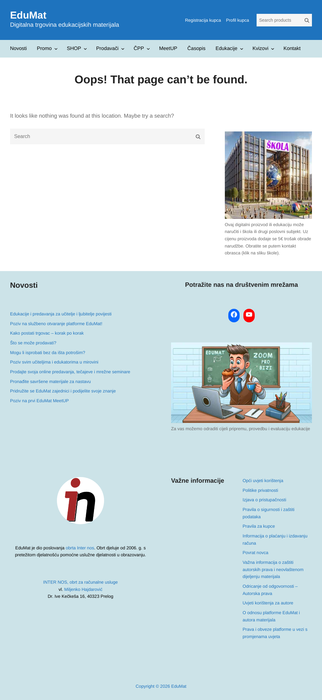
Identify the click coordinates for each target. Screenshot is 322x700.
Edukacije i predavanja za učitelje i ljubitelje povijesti (61, 313)
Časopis (196, 48)
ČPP (139, 48)
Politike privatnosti (260, 489)
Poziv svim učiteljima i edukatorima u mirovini (54, 361)
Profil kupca (237, 20)
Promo (44, 48)
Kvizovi (261, 48)
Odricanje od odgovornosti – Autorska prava (270, 590)
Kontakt (292, 48)
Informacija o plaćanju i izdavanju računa (275, 539)
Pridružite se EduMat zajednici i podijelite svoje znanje (63, 390)
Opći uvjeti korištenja (263, 480)
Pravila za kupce (259, 526)
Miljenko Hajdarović (83, 589)
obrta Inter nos (80, 547)
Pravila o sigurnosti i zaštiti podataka (269, 513)
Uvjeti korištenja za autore (268, 602)
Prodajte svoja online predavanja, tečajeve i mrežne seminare (70, 371)
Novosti (18, 48)
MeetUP (168, 48)
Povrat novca (256, 552)
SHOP (74, 48)
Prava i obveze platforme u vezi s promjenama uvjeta (275, 633)
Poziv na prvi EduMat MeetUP (39, 400)
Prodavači (107, 48)
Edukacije (226, 48)
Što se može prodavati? (33, 342)
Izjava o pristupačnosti (264, 499)
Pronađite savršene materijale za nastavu (50, 381)
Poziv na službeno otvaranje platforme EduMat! (56, 323)
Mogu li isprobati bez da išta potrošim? (47, 352)
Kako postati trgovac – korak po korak (47, 333)
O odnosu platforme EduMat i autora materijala (271, 616)
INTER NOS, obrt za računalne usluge (80, 582)
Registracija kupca (203, 20)
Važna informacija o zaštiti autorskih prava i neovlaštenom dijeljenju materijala (273, 569)
